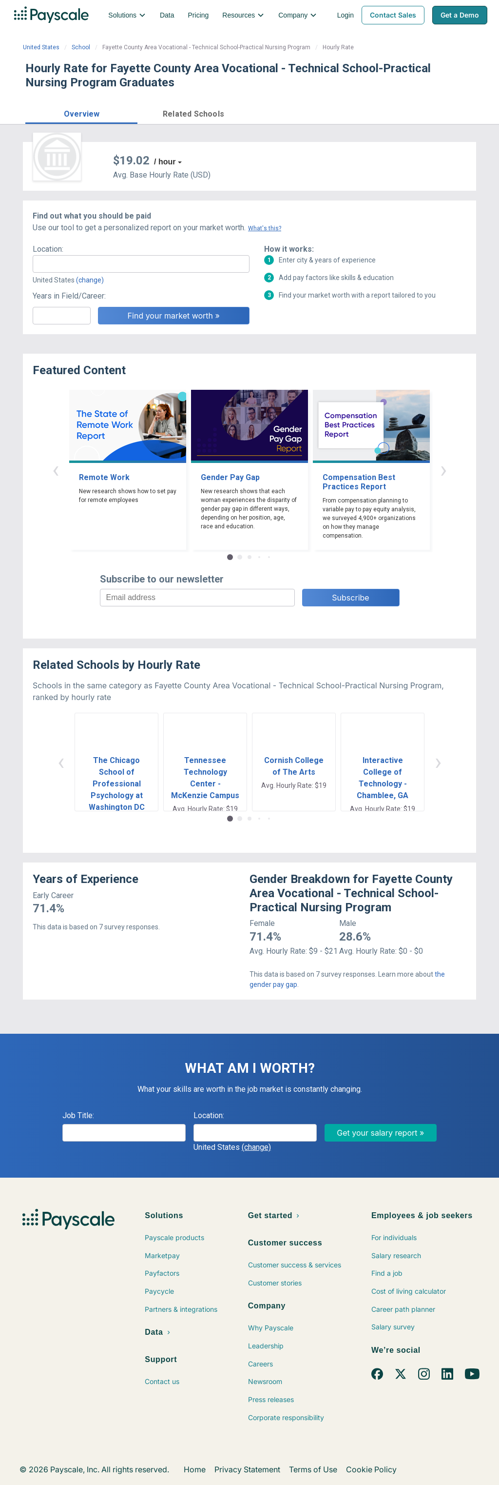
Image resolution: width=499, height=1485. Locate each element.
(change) (90, 280)
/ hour (164, 162)
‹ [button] (55, 469)
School (81, 47)
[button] (81, 112)
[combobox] (141, 264)
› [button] (443, 469)
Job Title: (78, 1115)
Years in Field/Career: (69, 296)
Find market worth (434, 113)
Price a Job (356, 113)
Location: (48, 249)
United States (41, 47)
